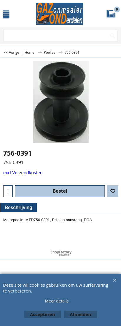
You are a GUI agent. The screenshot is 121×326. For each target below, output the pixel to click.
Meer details (57, 301)
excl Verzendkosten (23, 172)
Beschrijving (18, 207)
